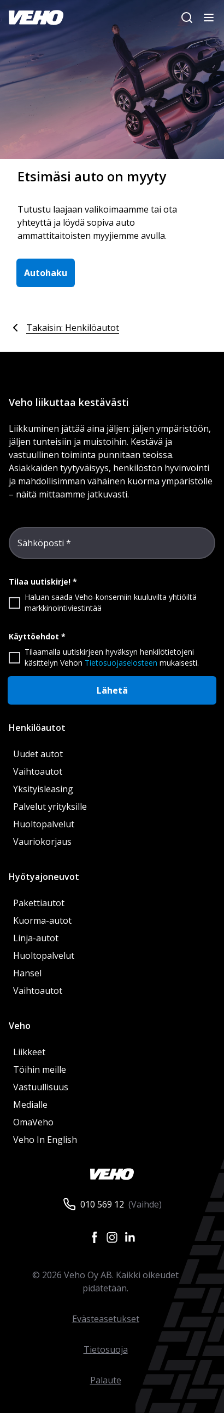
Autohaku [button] (45, 273)
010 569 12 (102, 1204)
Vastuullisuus (40, 1087)
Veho (20, 1026)
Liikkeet (29, 1052)
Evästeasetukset (105, 1319)
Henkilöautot (37, 728)
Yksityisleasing (43, 789)
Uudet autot (38, 754)
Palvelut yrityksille (50, 806)
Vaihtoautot (37, 771)
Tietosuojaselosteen (121, 662)
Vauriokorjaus (42, 842)
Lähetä (112, 690)
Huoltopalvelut (43, 824)
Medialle (30, 1105)
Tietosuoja (106, 1349)
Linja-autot (35, 938)
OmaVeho (33, 1122)
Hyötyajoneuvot (44, 877)
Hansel (27, 973)
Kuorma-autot (42, 920)
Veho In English (45, 1140)
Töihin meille (39, 1069)
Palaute (105, 1380)
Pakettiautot (38, 903)
